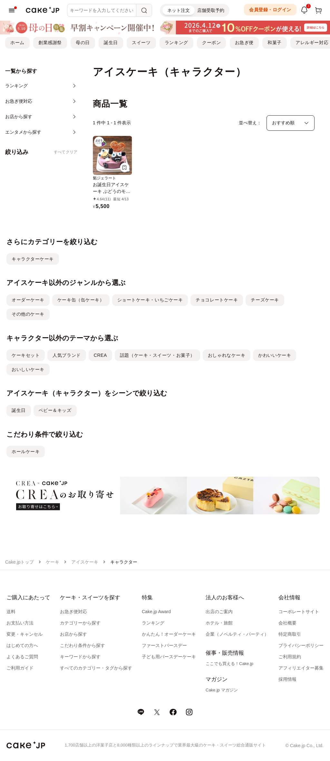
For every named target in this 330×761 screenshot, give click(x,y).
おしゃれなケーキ (226, 355)
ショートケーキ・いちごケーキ (150, 299)
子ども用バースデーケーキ (169, 656)
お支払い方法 (20, 622)
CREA (100, 355)
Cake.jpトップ (19, 562)
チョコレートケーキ (217, 299)
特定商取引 (289, 634)
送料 (10, 611)
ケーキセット (26, 355)
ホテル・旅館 (219, 622)
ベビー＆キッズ (55, 410)
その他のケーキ (28, 314)
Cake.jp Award (156, 611)
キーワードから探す (80, 656)
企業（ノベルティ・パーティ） (237, 634)
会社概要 (287, 622)
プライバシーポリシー (301, 645)
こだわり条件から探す (82, 645)
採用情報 (287, 679)
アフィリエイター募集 (301, 668)
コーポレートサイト (298, 611)
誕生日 (111, 42)
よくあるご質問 (22, 656)
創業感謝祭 (50, 42)
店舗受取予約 (210, 10)
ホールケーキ (26, 451)
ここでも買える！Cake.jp (229, 663)
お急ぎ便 (244, 42)
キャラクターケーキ (33, 259)
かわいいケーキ (274, 355)
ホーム (17, 42)
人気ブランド (67, 355)
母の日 (83, 42)
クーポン (211, 42)
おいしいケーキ (28, 369)
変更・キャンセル (24, 634)
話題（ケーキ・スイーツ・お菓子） (157, 355)
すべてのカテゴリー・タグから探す (96, 668)
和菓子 (274, 42)
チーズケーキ (265, 299)
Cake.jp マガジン (222, 690)
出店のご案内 (219, 611)
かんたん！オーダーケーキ (169, 634)
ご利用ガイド (20, 668)
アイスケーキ (84, 562)
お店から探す (73, 634)
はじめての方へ (22, 645)
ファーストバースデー (164, 645)
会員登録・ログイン (270, 9)
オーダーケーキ (28, 299)
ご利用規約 (289, 656)
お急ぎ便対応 (73, 611)
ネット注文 (178, 10)
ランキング (176, 42)
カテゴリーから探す (80, 622)
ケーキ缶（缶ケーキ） (80, 299)
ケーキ (52, 562)
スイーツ (141, 42)
